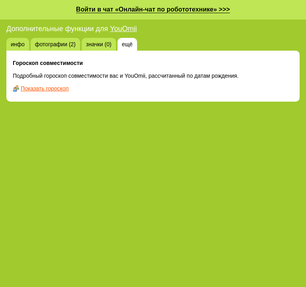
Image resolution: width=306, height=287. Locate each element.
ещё (127, 44)
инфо (18, 44)
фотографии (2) (55, 44)
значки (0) (99, 44)
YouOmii (123, 29)
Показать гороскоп (45, 88)
